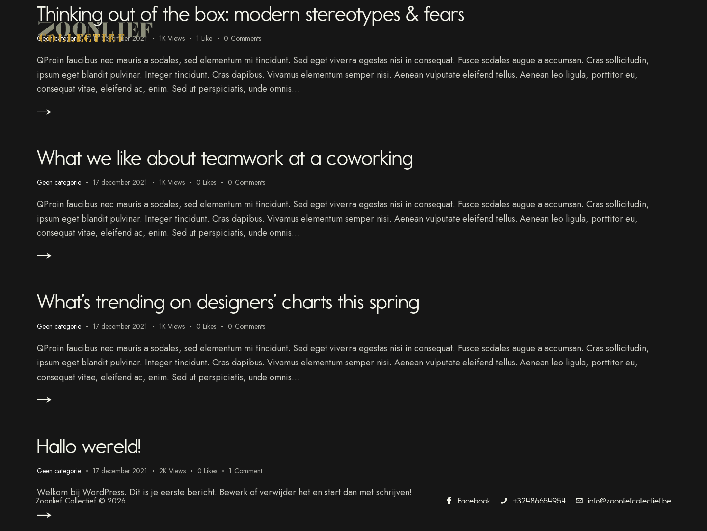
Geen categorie (59, 184)
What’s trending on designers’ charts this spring (267, 303)
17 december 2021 (121, 184)
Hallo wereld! (99, 448)
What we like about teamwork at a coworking (264, 157)
